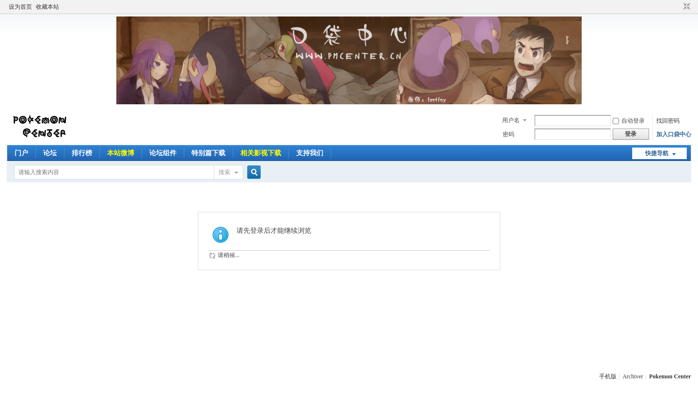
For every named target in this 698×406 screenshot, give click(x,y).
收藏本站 (47, 6)
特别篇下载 (208, 153)
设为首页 (20, 6)
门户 (21, 153)
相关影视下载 (260, 153)
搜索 (224, 172)
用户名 (511, 120)
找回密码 (668, 120)
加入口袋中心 (673, 134)
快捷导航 (656, 153)
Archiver (632, 376)
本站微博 (120, 153)
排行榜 (82, 153)
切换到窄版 (685, 6)
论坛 (50, 153)
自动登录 (629, 120)
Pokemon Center (670, 376)
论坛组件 (162, 153)
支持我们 (309, 153)
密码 (508, 134)
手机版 (608, 376)
